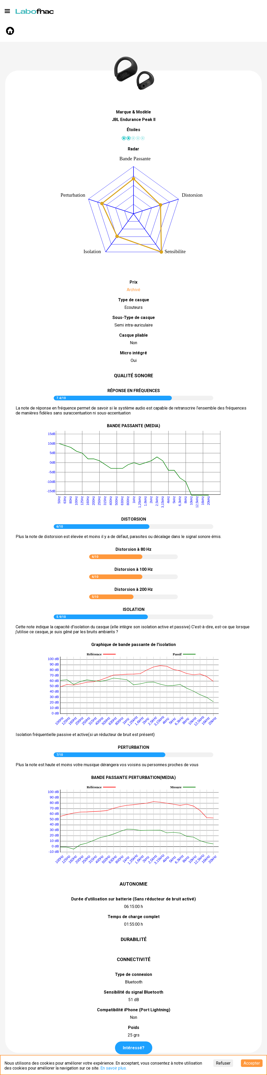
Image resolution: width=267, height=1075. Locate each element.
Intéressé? (133, 1047)
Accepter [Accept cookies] (252, 1063)
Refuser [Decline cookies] (223, 1063)
